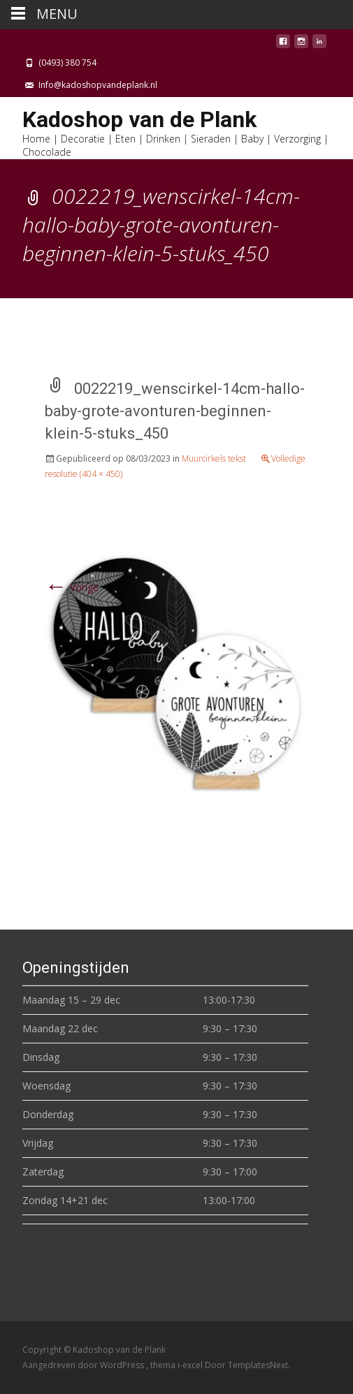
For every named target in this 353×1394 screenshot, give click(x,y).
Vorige (72, 587)
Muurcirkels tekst (214, 458)
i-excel (191, 1365)
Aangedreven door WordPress (84, 1365)
